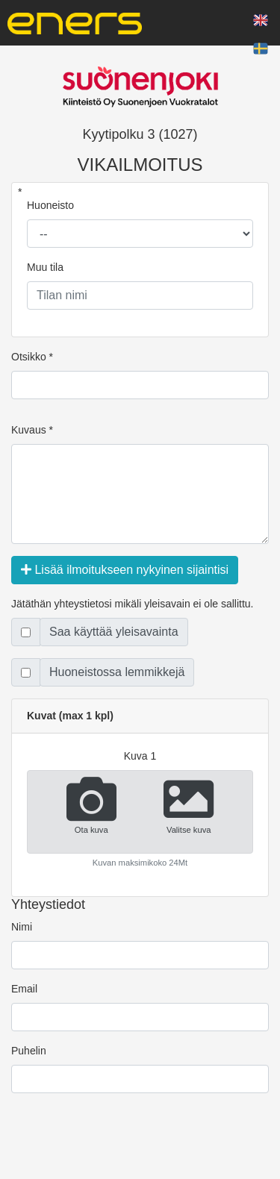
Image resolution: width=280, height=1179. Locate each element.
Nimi (21, 927)
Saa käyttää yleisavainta (113, 631)
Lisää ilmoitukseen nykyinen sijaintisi (124, 569)
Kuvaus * (32, 430)
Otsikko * (32, 357)
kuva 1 (140, 756)
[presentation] (124, 1146)
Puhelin (28, 1051)
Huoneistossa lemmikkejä (116, 672)
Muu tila (45, 267)
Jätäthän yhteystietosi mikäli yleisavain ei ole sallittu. (132, 604)
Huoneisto (50, 205)
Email (24, 989)
